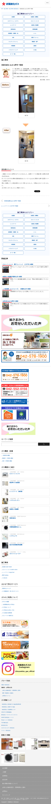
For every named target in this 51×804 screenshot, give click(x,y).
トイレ (34, 33)
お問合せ (4, 791)
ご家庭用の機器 (6, 455)
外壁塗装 (13, 45)
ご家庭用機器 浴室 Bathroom (16, 481)
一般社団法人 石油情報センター (8, 709)
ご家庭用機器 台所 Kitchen (16, 472)
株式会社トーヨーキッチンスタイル (9, 714)
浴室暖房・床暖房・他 (13, 33)
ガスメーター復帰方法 (7, 615)
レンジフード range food (8, 572)
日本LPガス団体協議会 (6, 712)
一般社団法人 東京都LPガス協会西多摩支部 (11, 704)
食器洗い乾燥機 (34, 25)
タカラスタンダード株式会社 (7, 727)
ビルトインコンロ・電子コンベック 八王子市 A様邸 (18, 264)
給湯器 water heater (7, 566)
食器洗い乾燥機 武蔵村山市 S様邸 (12, 276)
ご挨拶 (4, 772)
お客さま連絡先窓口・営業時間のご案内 (11, 690)
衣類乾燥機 (34, 29)
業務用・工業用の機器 (7, 458)
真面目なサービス (6, 588)
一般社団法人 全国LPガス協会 (8, 706)
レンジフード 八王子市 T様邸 (9, 206)
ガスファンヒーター (15, 553)
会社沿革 (4, 779)
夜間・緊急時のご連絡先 (7, 693)
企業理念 (4, 776)
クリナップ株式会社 (5, 730)
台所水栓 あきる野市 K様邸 (10, 301)
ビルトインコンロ (35, 21)
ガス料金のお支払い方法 (8, 610)
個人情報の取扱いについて (10, 783)
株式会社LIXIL (4, 725)
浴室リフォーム (34, 37)
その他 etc (4, 578)
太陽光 (34, 45)
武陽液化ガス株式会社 (13, 802)
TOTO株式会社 (4, 722)
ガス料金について (6, 607)
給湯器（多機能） (35, 16)
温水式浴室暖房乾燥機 (15, 544)
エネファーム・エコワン (13, 21)
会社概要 (4, 768)
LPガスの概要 (5, 601)
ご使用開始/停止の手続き (8, 604)
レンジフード (13, 25)
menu (47, 2)
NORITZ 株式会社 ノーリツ (7, 717)
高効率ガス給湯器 (14, 482)
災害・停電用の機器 (7, 461)
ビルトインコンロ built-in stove (9, 569)
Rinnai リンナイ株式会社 (6, 720)
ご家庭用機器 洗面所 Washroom (17, 516)
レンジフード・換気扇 (15, 491)
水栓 (13, 37)
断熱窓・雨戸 (35, 41)
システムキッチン (14, 500)
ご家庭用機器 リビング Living (17, 552)
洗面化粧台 (13, 29)
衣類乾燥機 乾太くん (15, 527)
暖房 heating (5, 575)
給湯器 (13, 16)
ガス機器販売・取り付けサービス (10, 591)
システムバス (13, 536)
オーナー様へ (13, 54)
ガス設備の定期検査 (7, 612)
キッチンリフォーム (13, 41)
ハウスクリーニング (13, 49)
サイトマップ (6, 795)
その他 (34, 49)
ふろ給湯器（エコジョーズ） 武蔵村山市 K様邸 (17, 289)
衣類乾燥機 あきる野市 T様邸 (12, 201)
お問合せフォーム (6, 695)
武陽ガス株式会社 (5, 684)
